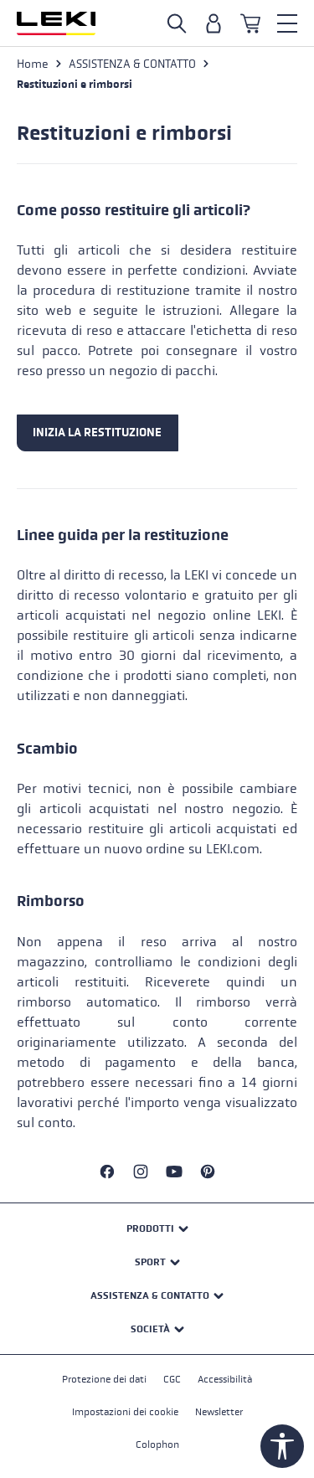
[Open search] (177, 23)
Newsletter (219, 1412)
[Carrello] (250, 23)
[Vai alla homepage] (56, 23)
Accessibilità (225, 1379)
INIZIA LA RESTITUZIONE (97, 432)
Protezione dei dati (104, 1379)
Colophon (157, 1444)
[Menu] (287, 23)
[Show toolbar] (282, 1446)
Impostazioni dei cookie (125, 1412)
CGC (172, 1379)
